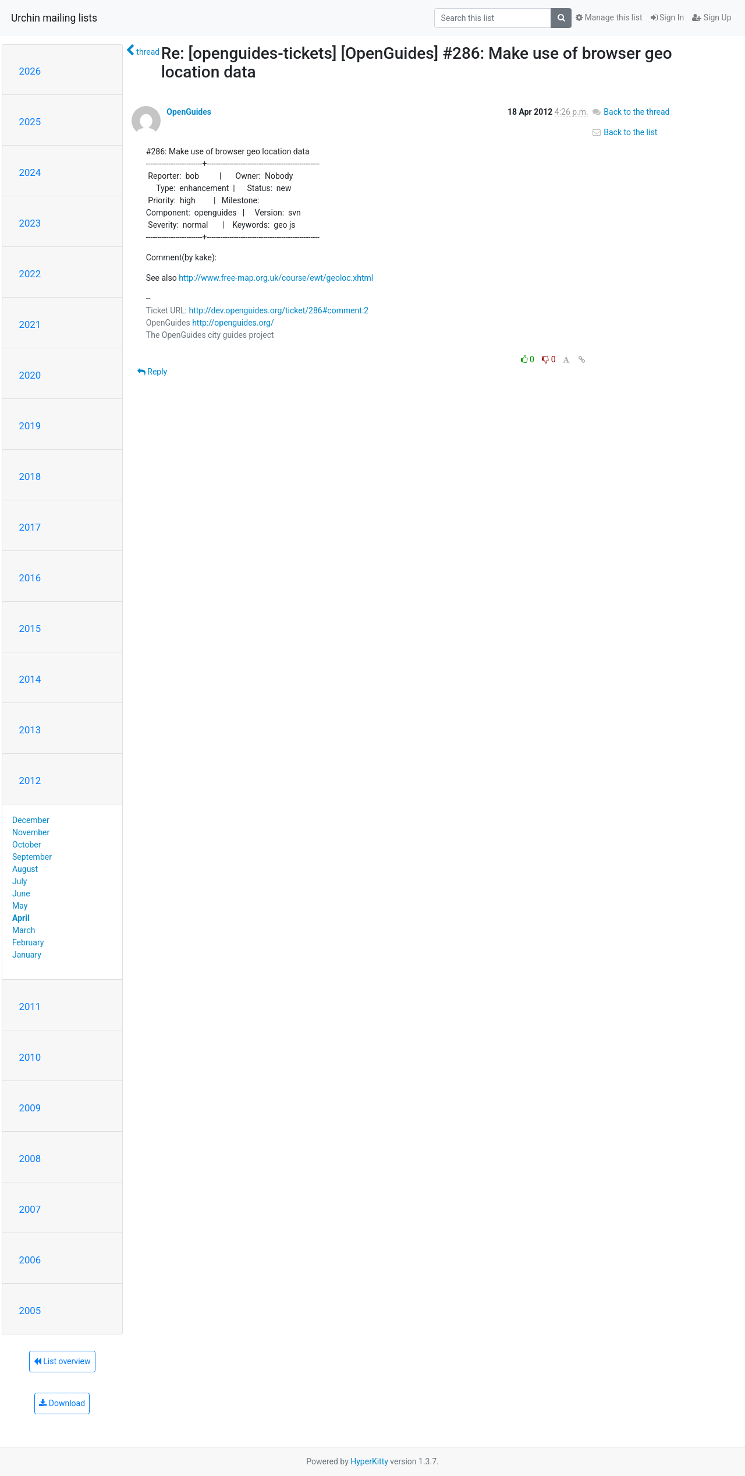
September (32, 856)
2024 (30, 172)
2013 (30, 730)
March (24, 930)
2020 (30, 375)
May (19, 905)
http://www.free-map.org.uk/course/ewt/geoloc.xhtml (276, 278)
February (28, 942)
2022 (30, 274)
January (26, 954)
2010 (30, 1057)
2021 (30, 324)
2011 (30, 1006)
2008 (30, 1158)
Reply (152, 371)
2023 (30, 223)
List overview (62, 1361)
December (30, 820)
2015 (30, 628)
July (19, 881)
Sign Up (711, 17)
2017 (30, 527)
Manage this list (609, 17)
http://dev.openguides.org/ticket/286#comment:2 (278, 310)
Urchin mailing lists (54, 18)
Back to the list (624, 132)
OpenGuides (188, 111)
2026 (30, 71)
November (30, 832)
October (26, 844)
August (25, 869)
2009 (30, 1108)
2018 (30, 476)
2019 (30, 426)
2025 (30, 122)
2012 (30, 780)
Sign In (667, 17)
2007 (30, 1209)
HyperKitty (369, 1461)
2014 (30, 679)
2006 (30, 1260)
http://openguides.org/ (233, 322)
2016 (30, 578)
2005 (30, 1310)
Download (62, 1403)
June (21, 893)
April (21, 918)
